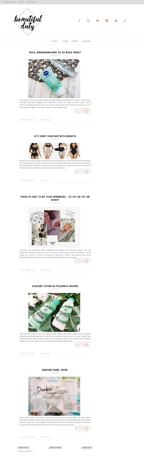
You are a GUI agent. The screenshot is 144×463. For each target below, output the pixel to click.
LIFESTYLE (54, 41)
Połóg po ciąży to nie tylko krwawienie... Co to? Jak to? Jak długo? (55, 198)
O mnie (21, 2)
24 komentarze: (46, 270)
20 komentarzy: (46, 437)
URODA (65, 41)
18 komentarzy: (46, 353)
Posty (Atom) (28, 451)
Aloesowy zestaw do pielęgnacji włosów (55, 286)
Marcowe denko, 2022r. (55, 369)
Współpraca (31, 2)
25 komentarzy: (46, 120)
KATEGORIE (86, 41)
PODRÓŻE (75, 41)
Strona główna (9, 2)
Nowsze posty (23, 447)
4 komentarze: (45, 180)
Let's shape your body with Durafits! (55, 136)
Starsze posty (87, 447)
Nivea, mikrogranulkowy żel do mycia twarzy (55, 52)
